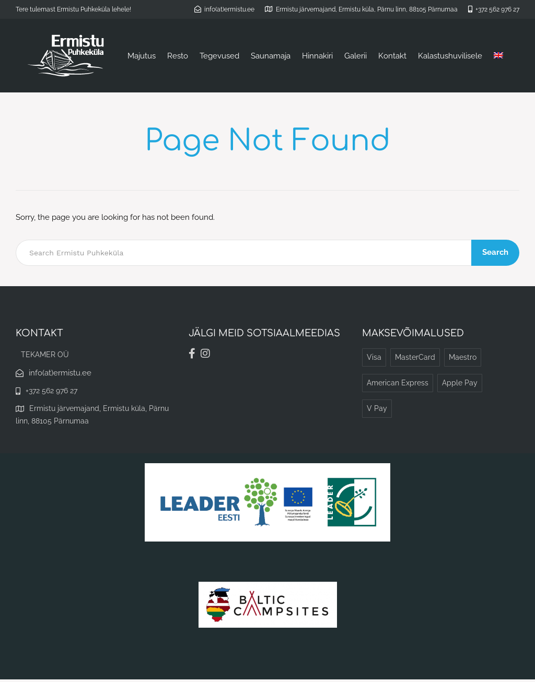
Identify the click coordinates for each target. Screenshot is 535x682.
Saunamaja (270, 56)
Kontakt (392, 56)
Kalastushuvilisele (450, 56)
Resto (177, 56)
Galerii (355, 56)
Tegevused (219, 56)
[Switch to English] (498, 56)
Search (496, 252)
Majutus (141, 56)
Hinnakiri (317, 56)
